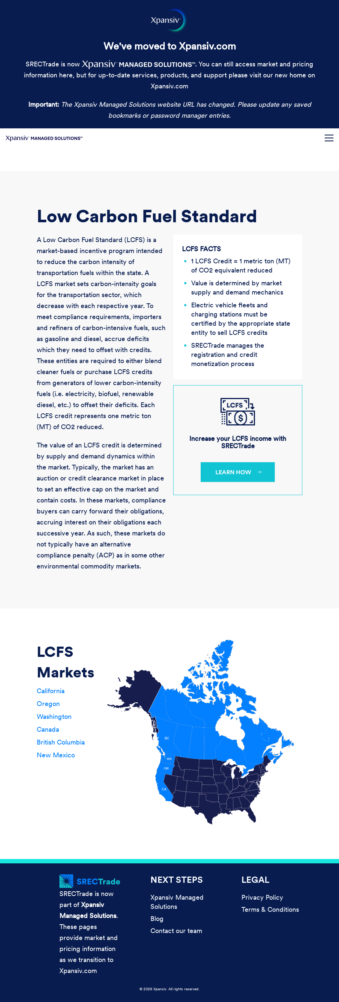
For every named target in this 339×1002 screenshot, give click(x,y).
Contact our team (176, 930)
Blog (157, 918)
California (51, 691)
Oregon (48, 703)
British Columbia (61, 742)
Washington (54, 716)
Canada (48, 729)
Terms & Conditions (270, 909)
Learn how (233, 472)
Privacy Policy (262, 897)
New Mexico (56, 755)
